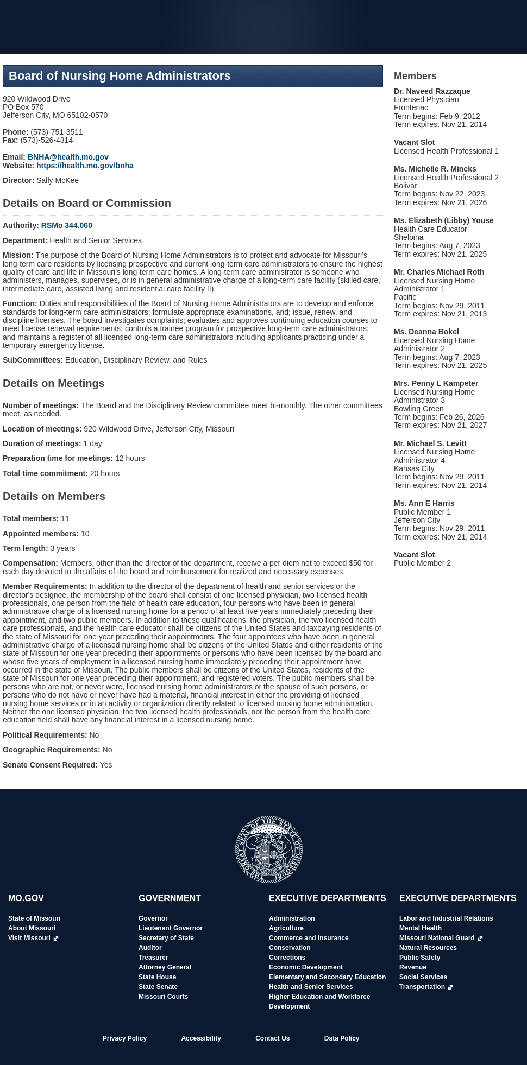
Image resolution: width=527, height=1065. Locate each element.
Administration (292, 918)
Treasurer (153, 957)
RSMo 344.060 (66, 225)
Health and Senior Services (311, 987)
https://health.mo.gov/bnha (85, 165)
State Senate (158, 987)
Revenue (412, 967)
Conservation (290, 948)
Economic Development (306, 967)
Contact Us (272, 1038)
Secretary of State (166, 938)
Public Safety (419, 957)
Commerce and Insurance (309, 938)
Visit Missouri (33, 938)
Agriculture (286, 928)
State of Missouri (34, 918)
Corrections (287, 957)
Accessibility (201, 1038)
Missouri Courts (163, 996)
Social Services (423, 977)
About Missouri (31, 928)
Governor (153, 918)
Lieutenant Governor (171, 928)
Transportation (426, 987)
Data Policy (342, 1038)
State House (157, 977)
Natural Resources (428, 948)
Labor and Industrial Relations (446, 918)
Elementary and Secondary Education (327, 977)
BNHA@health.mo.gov (68, 157)
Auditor (150, 948)
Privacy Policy (125, 1038)
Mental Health (420, 928)
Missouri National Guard (441, 938)
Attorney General (165, 967)
